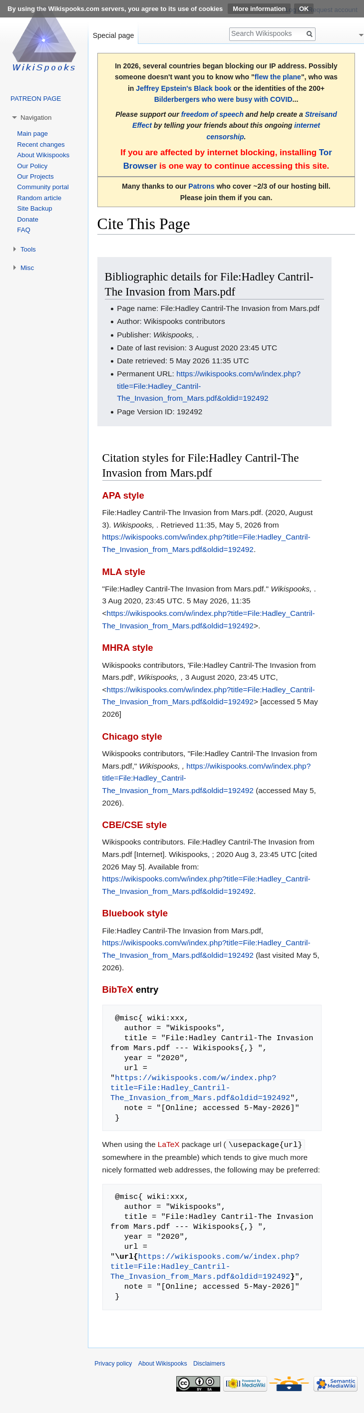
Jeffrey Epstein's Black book (183, 88)
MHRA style (127, 647)
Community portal (42, 187)
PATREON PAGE (35, 98)
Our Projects (35, 176)
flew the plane (278, 77)
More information (259, 8)
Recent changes (40, 144)
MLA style (124, 571)
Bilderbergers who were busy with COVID (223, 99)
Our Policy (32, 166)
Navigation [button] (35, 117)
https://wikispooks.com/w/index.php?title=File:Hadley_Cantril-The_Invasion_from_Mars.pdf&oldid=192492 (200, 1088)
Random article (39, 198)
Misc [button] (27, 268)
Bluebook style (135, 913)
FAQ (23, 230)
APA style (123, 495)
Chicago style (132, 736)
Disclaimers (209, 1363)
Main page (32, 133)
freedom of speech (212, 114)
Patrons (201, 186)
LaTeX (169, 1144)
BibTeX (117, 989)
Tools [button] (28, 249)
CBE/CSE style (134, 825)
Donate (27, 219)
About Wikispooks (43, 155)
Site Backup (34, 208)
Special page (113, 35)
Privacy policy (113, 1363)
